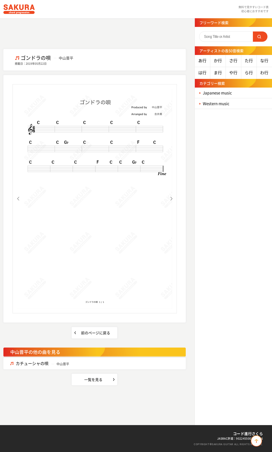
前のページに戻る (95, 332)
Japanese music (218, 93)
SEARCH (260, 36)
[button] (18, 199)
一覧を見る (93, 379)
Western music (217, 103)
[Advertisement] (94, 33)
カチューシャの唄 (42, 363)
